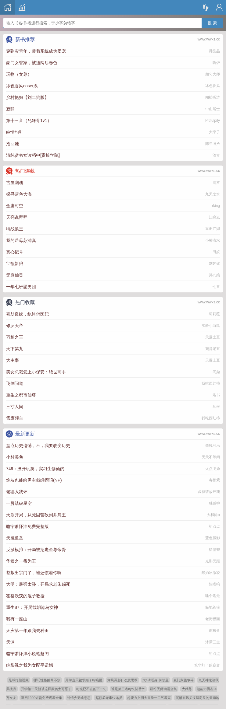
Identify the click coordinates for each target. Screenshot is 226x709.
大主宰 (12, 360)
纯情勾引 (14, 132)
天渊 (10, 642)
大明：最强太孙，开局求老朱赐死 (38, 584)
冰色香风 (212, 86)
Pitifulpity (212, 120)
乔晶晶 (214, 51)
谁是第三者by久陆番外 (128, 689)
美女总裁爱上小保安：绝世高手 (36, 371)
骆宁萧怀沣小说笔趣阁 (27, 653)
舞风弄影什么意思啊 (122, 680)
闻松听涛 (212, 97)
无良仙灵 (14, 275)
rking (216, 206)
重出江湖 (212, 229)
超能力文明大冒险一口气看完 (149, 698)
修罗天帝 (14, 325)
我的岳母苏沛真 (21, 240)
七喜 (216, 287)
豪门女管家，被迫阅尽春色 (31, 62)
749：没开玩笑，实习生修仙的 (35, 468)
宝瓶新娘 (14, 263)
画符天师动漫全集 (163, 689)
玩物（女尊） (19, 74)
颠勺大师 (212, 74)
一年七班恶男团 (21, 286)
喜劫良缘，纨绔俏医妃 (27, 314)
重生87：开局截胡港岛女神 (32, 607)
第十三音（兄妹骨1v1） (29, 120)
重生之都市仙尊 (21, 395)
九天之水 (212, 194)
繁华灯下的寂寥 (207, 665)
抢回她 (12, 143)
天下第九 (14, 348)
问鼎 (216, 372)
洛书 (216, 395)
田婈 (216, 252)
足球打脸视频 (19, 680)
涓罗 (216, 182)
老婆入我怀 (16, 491)
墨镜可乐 (212, 445)
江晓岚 (214, 217)
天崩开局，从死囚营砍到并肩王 (36, 514)
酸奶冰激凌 (211, 573)
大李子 (214, 132)
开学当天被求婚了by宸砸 (83, 680)
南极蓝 (214, 630)
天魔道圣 (14, 538)
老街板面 (212, 619)
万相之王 (14, 337)
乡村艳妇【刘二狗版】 (27, 97)
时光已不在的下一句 (91, 689)
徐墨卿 (214, 549)
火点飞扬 (212, 468)
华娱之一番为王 (21, 561)
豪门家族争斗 (184, 680)
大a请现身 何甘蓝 (155, 680)
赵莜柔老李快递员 (108, 698)
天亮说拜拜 (16, 217)
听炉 (216, 63)
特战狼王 (14, 228)
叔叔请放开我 (209, 492)
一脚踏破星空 (19, 503)
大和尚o (213, 515)
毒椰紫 (214, 480)
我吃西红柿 (211, 383)
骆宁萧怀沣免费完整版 (27, 526)
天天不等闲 (211, 457)
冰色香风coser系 (22, 85)
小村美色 (14, 457)
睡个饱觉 (212, 596)
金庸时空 (14, 205)
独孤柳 (214, 503)
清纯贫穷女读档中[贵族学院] (33, 155)
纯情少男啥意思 (79, 698)
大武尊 (187, 689)
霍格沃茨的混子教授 (25, 595)
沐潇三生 (212, 642)
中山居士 (212, 109)
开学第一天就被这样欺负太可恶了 (46, 689)
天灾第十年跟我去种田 (27, 630)
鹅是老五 (212, 349)
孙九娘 (214, 275)
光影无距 (212, 561)
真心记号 (14, 252)
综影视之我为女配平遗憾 (29, 665)
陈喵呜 (214, 584)
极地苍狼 (212, 607)
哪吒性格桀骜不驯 (47, 680)
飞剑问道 (14, 383)
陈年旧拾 (212, 143)
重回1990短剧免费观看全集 (41, 698)
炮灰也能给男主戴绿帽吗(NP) (34, 480)
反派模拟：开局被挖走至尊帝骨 (36, 549)
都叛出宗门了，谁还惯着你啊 (34, 572)
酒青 (216, 155)
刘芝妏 (214, 263)
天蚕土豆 (212, 337)
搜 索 (212, 20)
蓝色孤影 (212, 538)
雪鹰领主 (14, 418)
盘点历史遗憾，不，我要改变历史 (38, 445)
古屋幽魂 (14, 182)
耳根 (216, 406)
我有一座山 (16, 618)
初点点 (214, 526)
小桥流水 (212, 240)
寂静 (10, 109)
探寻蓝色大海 (19, 194)
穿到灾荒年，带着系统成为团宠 (36, 51)
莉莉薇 (214, 314)
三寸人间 (14, 406)
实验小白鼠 (211, 325)
